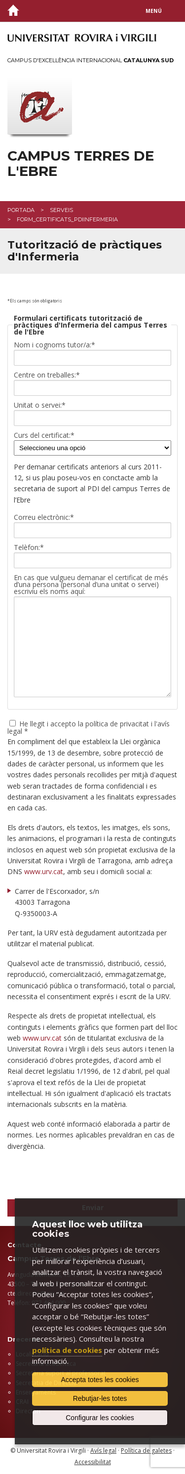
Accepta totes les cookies (100, 1380)
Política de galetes (146, 1450)
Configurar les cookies (100, 1418)
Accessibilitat (92, 1462)
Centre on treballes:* (47, 375)
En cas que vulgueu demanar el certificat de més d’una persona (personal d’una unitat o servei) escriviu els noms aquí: (91, 584)
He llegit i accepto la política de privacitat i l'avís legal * (88, 727)
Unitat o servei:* (40, 405)
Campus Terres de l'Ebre (80, 163)
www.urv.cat (43, 871)
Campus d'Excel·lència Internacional (90, 60)
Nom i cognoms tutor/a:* (54, 344)
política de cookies (67, 1350)
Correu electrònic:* (44, 517)
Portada (21, 210)
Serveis (61, 210)
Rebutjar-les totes (100, 1398)
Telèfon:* (29, 547)
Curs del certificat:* (44, 435)
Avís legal (103, 1450)
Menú (154, 10)
